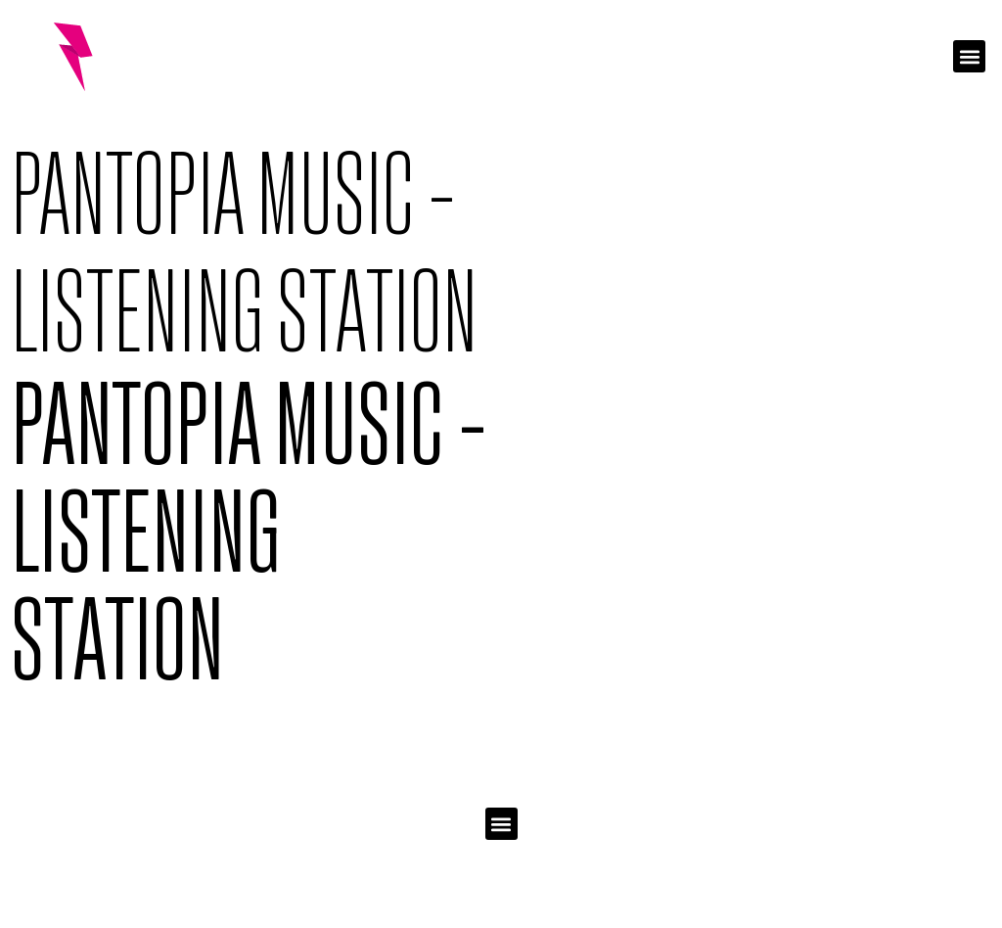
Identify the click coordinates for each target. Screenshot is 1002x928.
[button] (969, 56)
